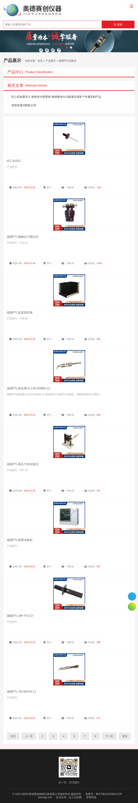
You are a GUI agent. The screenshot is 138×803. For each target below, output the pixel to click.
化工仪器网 (75, 797)
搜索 (119, 24)
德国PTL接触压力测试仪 (23, 236)
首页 (40, 60)
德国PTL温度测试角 (20, 312)
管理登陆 (91, 797)
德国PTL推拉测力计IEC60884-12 (28, 388)
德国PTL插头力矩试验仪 (23, 464)
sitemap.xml (45, 797)
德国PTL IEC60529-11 (21, 691)
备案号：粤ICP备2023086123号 (104, 794)
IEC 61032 (14, 160)
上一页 (29, 736)
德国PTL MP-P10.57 (20, 615)
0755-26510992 (132, 596)
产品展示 (51, 60)
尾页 (124, 736)
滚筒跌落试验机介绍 (23, 105)
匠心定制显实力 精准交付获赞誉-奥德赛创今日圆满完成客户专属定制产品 (56, 96)
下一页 (109, 736)
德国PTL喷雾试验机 (20, 540)
